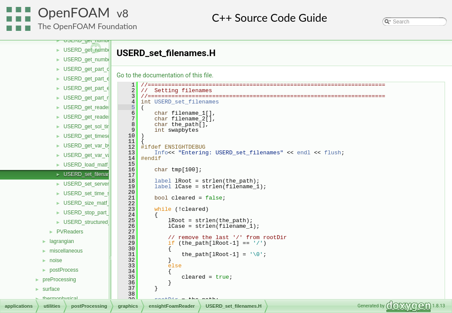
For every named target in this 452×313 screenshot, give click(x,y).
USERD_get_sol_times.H (93, 126)
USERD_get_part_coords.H (95, 69)
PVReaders (70, 232)
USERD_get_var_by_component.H (104, 146)
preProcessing (59, 279)
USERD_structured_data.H (95, 222)
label (162, 181)
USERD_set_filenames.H (93, 174)
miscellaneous (66, 251)
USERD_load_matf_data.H (95, 165)
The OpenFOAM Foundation (87, 26)
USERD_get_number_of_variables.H (106, 50)
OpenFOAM (74, 12)
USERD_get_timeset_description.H (104, 136)
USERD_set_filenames (186, 102)
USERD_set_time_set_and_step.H (104, 193)
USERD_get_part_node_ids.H (98, 98)
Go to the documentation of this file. (165, 75)
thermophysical (60, 299)
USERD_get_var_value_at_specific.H (107, 155)
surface (51, 289)
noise (56, 260)
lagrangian (62, 241)
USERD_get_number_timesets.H (102, 60)
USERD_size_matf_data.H (94, 203)
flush (332, 152)
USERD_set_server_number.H (99, 184)
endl (304, 152)
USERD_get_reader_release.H (99, 107)
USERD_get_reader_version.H (99, 117)
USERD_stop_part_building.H (98, 213)
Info (161, 152)
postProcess (64, 270)
